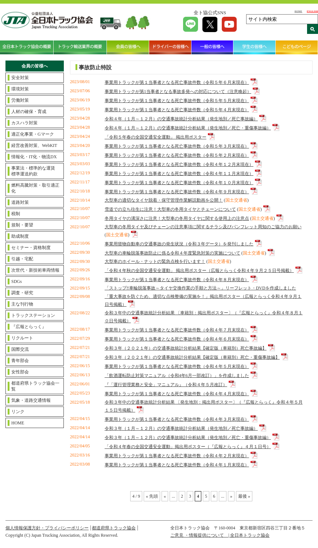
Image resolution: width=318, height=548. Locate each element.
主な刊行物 (22, 304)
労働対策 (20, 100)
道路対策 (20, 202)
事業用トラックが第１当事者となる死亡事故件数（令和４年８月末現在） (177, 279)
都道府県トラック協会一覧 (35, 386)
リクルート (22, 338)
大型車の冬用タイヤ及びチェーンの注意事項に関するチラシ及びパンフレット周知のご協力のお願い (203, 226)
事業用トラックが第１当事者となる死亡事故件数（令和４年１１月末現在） (179, 173)
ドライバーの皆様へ (170, 47)
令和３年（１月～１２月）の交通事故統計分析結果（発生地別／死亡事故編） (181, 428)
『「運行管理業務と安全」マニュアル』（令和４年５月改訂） (166, 384)
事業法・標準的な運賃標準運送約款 (33, 171)
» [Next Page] (231, 496)
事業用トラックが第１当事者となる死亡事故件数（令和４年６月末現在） (177, 339)
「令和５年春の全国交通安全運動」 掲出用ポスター (155, 137)
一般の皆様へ (212, 47)
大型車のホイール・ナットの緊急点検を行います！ (155, 261)
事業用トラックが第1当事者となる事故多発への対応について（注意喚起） (178, 91)
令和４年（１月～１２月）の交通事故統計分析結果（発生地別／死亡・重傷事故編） (188, 128)
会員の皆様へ (128, 47)
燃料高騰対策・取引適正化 (35, 188)
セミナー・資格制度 (31, 247)
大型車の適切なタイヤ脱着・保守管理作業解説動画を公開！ (164, 200)
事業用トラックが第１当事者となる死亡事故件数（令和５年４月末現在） (177, 109)
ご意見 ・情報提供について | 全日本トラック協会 (219, 535)
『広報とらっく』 (28, 326)
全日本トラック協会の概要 (27, 47)
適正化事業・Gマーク (32, 134)
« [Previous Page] (165, 496)
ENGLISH (312, 11)
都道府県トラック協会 (114, 527)
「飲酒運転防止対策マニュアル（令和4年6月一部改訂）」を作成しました (177, 375)
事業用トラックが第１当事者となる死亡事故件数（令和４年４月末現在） (177, 393)
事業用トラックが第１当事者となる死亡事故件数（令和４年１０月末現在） (179, 182)
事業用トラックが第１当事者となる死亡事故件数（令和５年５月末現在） (177, 100)
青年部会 (20, 360)
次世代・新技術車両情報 (35, 270)
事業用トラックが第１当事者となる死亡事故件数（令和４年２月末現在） (177, 455)
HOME (298, 11)
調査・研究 (22, 292)
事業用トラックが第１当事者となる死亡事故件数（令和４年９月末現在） (177, 191)
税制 (15, 213)
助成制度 (20, 236)
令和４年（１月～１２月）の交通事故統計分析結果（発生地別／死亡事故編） (181, 118)
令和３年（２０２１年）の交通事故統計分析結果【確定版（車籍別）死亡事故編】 (186, 348)
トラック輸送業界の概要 (80, 47)
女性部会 (20, 371)
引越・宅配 (22, 258)
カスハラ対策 (24, 122)
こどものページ (297, 47)
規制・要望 (22, 225)
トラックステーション (33, 315)
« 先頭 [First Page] (152, 496)
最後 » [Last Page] (244, 496)
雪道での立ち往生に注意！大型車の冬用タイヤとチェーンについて (170, 209)
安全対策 (20, 77)
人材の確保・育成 (28, 111)
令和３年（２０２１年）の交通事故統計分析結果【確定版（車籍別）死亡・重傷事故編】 (192, 357)
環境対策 (20, 89)
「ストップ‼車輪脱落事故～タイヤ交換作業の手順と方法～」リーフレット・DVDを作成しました (200, 288)
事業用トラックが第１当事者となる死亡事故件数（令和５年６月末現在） (177, 82)
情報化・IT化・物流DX (34, 156)
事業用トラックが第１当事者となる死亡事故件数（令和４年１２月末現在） (179, 164)
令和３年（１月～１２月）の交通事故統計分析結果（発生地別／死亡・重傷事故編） (188, 437)
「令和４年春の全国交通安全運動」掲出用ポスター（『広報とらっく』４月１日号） (188, 446)
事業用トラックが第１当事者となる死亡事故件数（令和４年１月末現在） (177, 464)
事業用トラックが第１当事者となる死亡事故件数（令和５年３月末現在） (177, 146)
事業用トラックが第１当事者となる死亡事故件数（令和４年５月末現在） (177, 366)
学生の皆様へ (254, 47)
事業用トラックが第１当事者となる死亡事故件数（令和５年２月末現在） (177, 155)
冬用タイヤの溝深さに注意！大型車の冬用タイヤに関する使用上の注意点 (177, 218)
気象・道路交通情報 (31, 400)
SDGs (16, 281)
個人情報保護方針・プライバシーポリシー (47, 527)
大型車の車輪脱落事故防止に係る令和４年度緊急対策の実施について (172, 253)
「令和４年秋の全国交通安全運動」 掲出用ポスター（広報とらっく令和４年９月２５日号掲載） (199, 270)
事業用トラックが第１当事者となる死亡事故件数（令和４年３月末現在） (177, 419)
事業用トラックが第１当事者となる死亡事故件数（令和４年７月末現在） (177, 330)
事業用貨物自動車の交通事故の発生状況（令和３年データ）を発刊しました (179, 243)
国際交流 (20, 349)
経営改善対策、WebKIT (34, 145)
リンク (17, 411)
